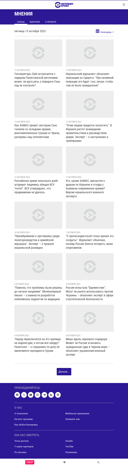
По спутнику (20, 452)
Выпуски (35, 21)
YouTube (69, 446)
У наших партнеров (23, 446)
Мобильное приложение (77, 413)
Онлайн (69, 440)
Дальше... (64, 371)
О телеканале (21, 413)
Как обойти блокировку (26, 424)
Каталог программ (23, 419)
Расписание (71, 452)
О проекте (50, 21)
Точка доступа (21, 440)
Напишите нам (72, 419)
